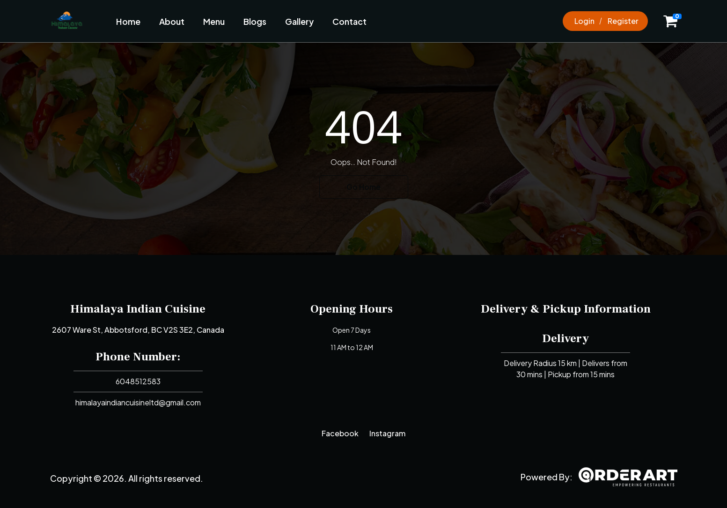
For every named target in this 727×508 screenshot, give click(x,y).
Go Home (363, 187)
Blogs (254, 21)
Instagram (387, 433)
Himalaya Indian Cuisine (138, 308)
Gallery (299, 21)
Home (128, 21)
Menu (214, 21)
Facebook (340, 433)
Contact (349, 21)
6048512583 (138, 381)
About (171, 21)
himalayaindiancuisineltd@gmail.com (138, 402)
